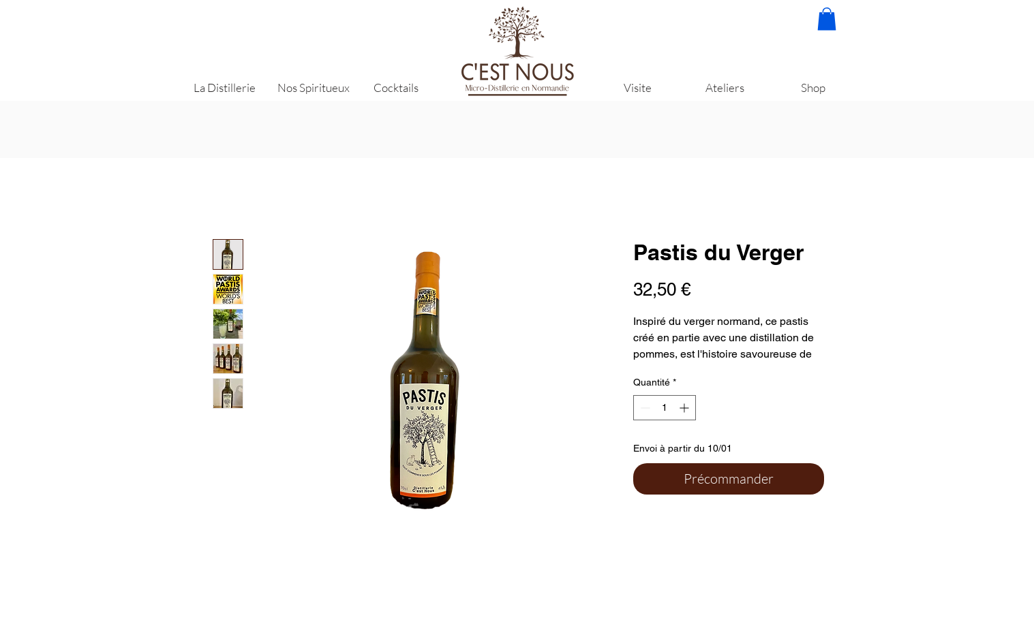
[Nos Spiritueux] (313, 87)
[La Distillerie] (224, 87)
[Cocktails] (396, 87)
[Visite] (637, 87)
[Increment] (685, 408)
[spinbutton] (664, 408)
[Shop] (813, 87)
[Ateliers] (725, 87)
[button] (826, 18)
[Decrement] (643, 408)
